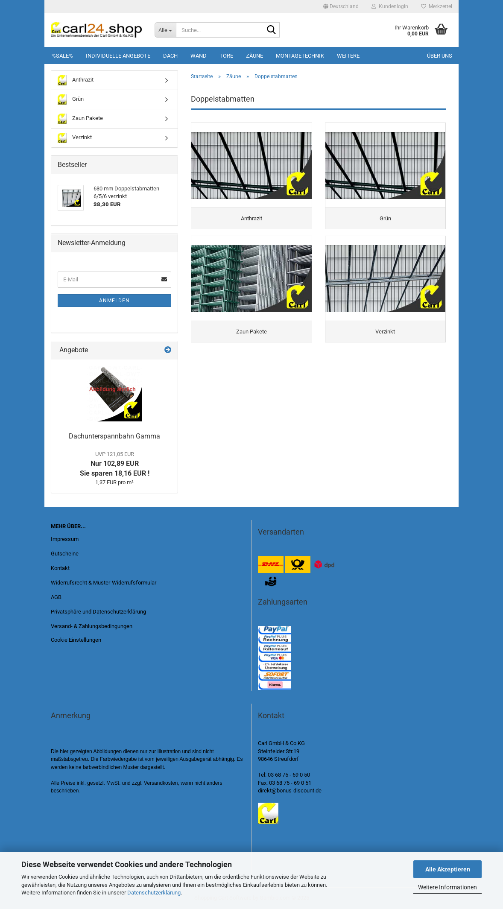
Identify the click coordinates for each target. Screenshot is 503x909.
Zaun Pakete (80, 119)
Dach (170, 56)
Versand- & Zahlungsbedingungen (91, 626)
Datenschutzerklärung (154, 892)
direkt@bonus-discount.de (290, 790)
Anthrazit (76, 80)
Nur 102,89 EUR (114, 464)
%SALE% (62, 56)
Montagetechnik (300, 56)
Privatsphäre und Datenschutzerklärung (98, 611)
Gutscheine (65, 553)
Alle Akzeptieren (447, 869)
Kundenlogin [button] (389, 6)
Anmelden (114, 301)
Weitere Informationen (447, 887)
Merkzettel (436, 6)
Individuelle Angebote (118, 56)
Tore (226, 56)
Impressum (65, 539)
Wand (198, 56)
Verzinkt (75, 138)
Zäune (254, 56)
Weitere (348, 56)
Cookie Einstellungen (76, 640)
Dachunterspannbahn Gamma (114, 436)
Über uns (439, 56)
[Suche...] (165, 30)
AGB (56, 597)
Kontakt (60, 568)
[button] (341, 6)
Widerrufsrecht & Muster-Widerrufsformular (103, 582)
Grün (71, 99)
